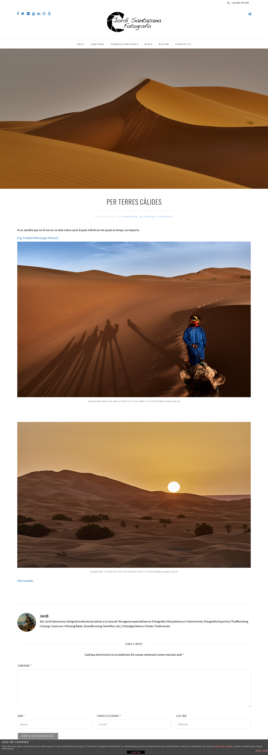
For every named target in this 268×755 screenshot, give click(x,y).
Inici (80, 44)
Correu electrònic (109, 716)
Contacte (183, 44)
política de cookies (223, 746)
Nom (21, 716)
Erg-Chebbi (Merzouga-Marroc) (37, 238)
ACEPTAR (136, 752)
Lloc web (181, 716)
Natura (130, 216)
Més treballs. (25, 580)
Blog (148, 44)
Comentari (25, 665)
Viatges (165, 216)
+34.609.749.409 (238, 2)
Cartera (97, 44)
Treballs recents (124, 44)
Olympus (147, 216)
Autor (164, 44)
